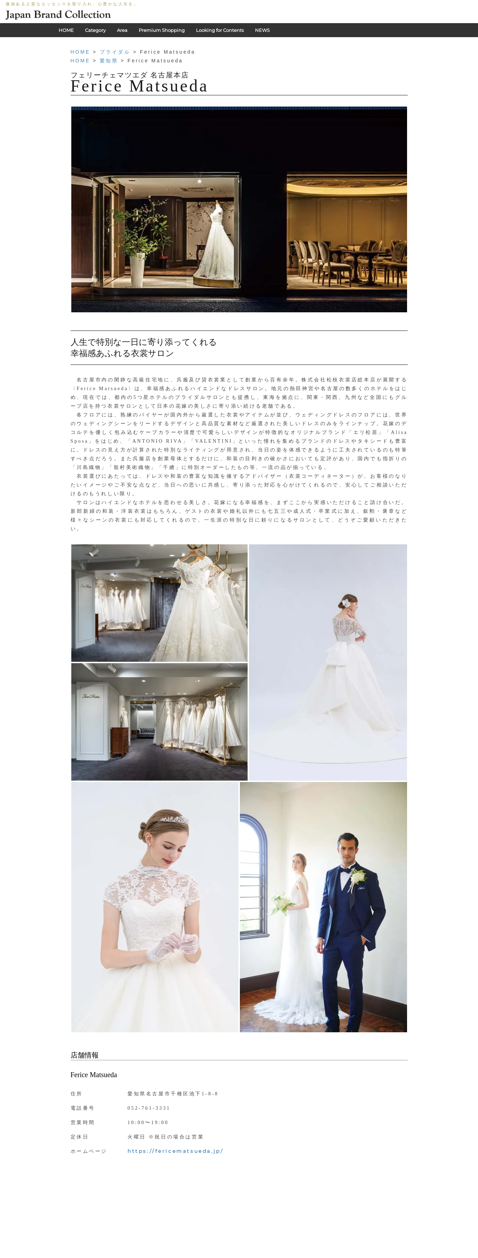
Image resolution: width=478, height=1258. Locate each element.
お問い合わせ (287, 1254)
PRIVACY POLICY (196, 1254)
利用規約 (232, 1254)
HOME (66, 30)
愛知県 (109, 60)
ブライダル (115, 52)
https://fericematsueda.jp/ (175, 1151)
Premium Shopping (162, 30)
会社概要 (257, 1254)
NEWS (262, 30)
